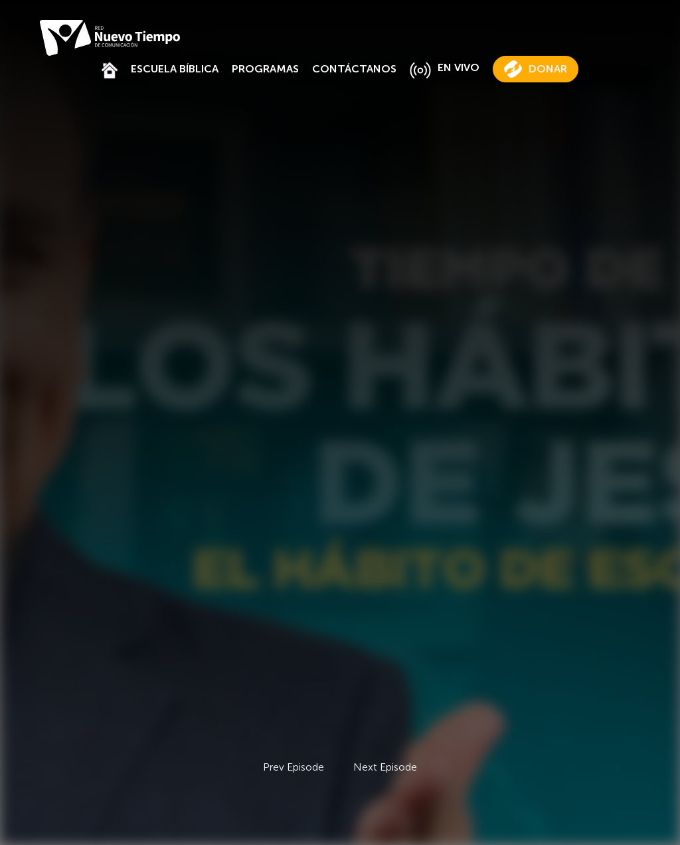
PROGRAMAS (265, 68)
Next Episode (385, 767)
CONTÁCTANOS (354, 68)
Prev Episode (293, 767)
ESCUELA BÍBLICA (174, 68)
